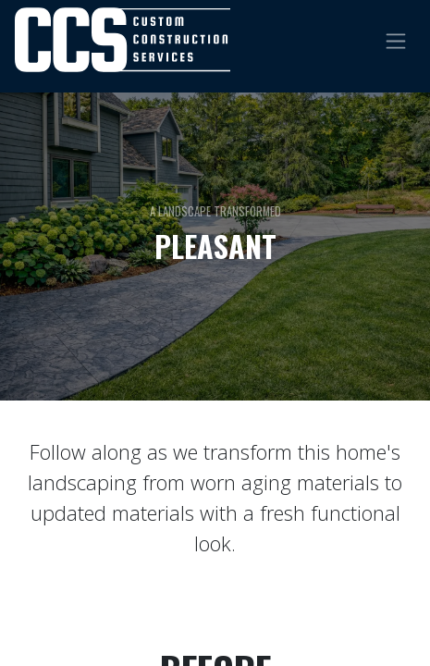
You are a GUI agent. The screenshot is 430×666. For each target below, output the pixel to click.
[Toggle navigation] (395, 39)
